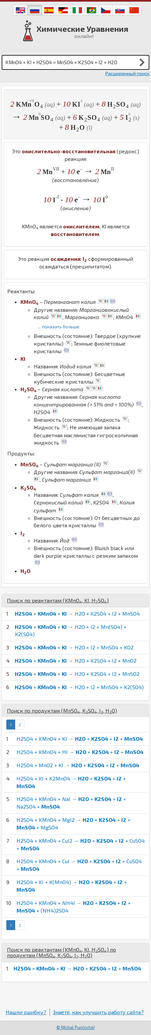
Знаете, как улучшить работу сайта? (98, 1012)
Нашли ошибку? (26, 1012)
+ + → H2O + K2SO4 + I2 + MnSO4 (77, 613)
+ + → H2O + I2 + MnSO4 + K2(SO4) (79, 687)
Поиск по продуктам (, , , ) (62, 710)
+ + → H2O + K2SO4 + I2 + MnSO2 (77, 674)
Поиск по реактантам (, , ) (58, 600)
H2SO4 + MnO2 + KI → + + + (78, 765)
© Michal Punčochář (76, 1027)
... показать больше (58, 326)
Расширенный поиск (127, 73)
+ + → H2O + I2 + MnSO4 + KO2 (74, 647)
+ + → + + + (77, 968)
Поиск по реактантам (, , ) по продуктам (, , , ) (61, 952)
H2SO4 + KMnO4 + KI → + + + (80, 738)
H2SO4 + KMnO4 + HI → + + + (80, 752)
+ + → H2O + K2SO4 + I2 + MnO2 (75, 660)
